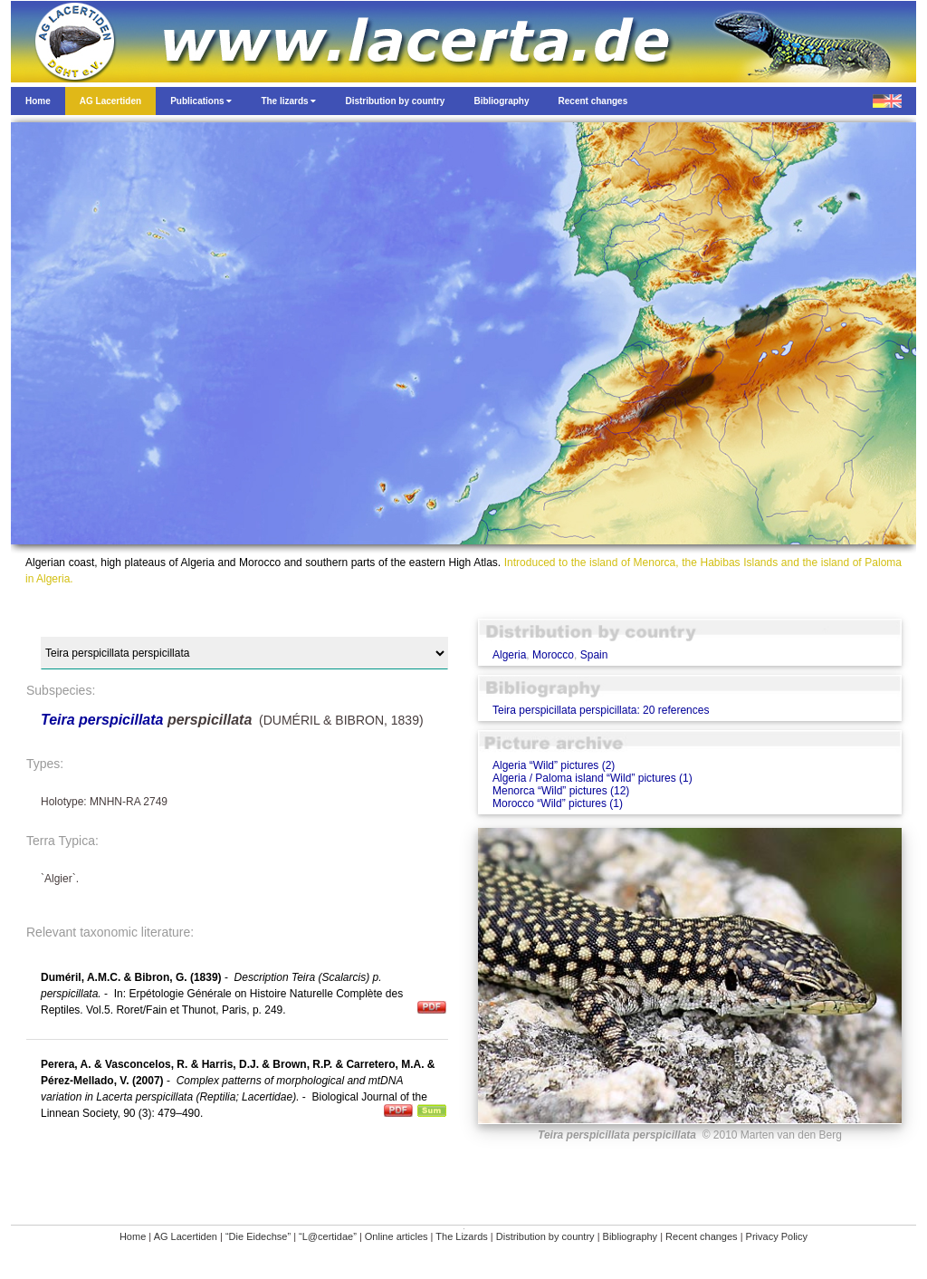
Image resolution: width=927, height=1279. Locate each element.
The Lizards (461, 1236)
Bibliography (630, 1236)
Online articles (396, 1236)
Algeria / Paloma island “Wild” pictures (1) (592, 778)
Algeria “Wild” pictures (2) (553, 765)
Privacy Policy (777, 1236)
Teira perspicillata (102, 719)
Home (132, 1236)
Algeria (509, 655)
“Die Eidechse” (258, 1236)
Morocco (553, 655)
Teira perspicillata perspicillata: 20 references (600, 710)
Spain (594, 655)
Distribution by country (545, 1236)
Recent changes (701, 1236)
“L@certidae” (328, 1236)
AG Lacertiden (185, 1236)
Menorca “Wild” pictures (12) (560, 790)
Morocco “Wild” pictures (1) (557, 803)
